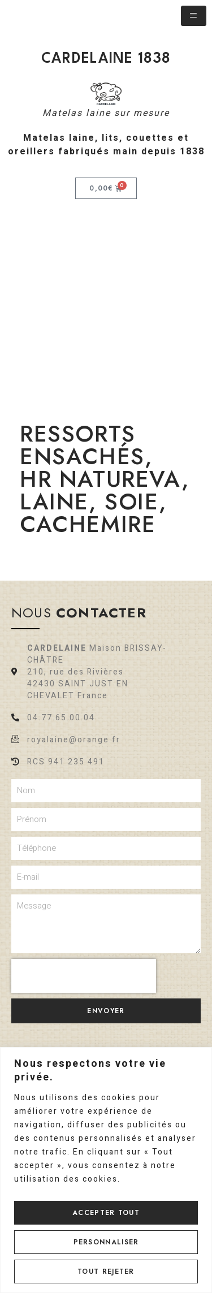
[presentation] (83, 976)
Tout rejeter (106, 1271)
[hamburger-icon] (193, 16)
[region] (106, 1170)
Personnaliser (106, 1242)
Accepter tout (106, 1213)
